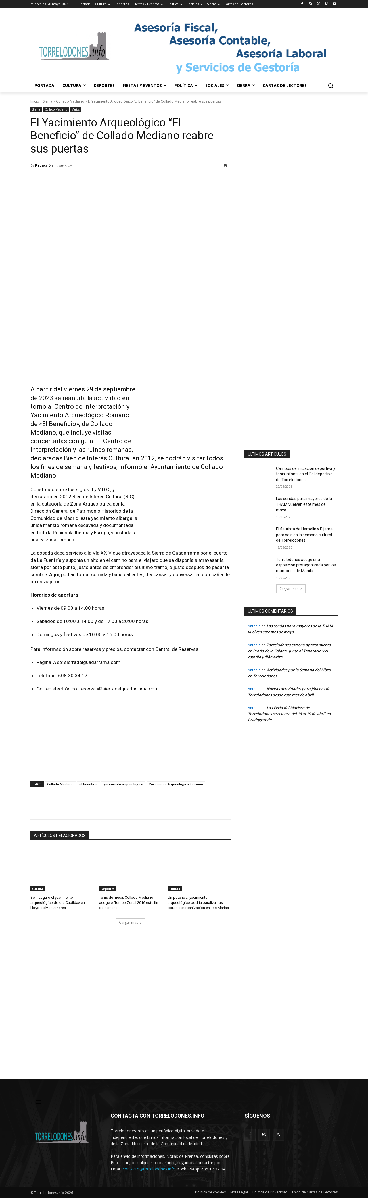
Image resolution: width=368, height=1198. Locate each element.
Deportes (108, 889)
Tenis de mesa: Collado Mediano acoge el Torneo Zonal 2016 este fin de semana (128, 902)
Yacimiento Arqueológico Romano (176, 784)
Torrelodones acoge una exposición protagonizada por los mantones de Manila (306, 565)
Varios (75, 109)
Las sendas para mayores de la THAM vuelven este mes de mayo (304, 504)
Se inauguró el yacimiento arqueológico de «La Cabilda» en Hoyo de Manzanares (57, 902)
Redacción (44, 165)
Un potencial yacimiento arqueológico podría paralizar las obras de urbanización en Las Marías (198, 902)
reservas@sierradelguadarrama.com (119, 689)
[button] (331, 85)
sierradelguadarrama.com (92, 662)
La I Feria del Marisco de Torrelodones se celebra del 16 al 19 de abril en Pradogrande (289, 713)
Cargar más (130, 922)
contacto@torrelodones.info (149, 1169)
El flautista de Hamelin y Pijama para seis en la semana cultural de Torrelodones (304, 535)
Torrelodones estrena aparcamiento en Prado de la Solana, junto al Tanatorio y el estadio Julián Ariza (289, 650)
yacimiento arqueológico (123, 784)
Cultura (37, 889)
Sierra (47, 101)
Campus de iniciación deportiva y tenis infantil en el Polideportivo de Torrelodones (305, 474)
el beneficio (88, 784)
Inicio (34, 101)
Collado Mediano (70, 101)
